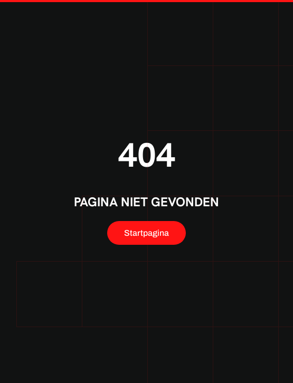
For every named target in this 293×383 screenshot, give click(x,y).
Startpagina (146, 232)
